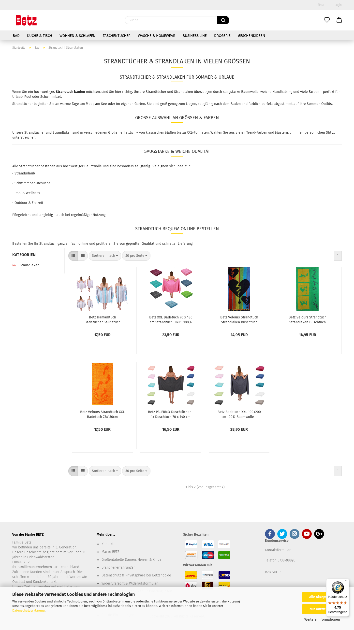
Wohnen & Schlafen (77, 35)
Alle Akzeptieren (322, 597)
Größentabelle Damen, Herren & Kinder (132, 560)
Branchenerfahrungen (118, 567)
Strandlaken (26, 265)
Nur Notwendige (322, 609)
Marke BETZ (110, 552)
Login (337, 5)
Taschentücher (117, 35)
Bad (16, 35)
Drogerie (222, 35)
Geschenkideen (251, 35)
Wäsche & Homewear (156, 35)
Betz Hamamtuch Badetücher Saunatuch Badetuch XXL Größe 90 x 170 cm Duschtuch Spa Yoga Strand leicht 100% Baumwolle (102, 319)
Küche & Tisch (39, 35)
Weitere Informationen (322, 619)
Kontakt (108, 544)
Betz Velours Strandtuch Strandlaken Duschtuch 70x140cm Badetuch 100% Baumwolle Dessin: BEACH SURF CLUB (307, 319)
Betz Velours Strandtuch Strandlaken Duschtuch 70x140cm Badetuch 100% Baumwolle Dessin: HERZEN (239, 319)
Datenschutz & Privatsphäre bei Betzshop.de (136, 575)
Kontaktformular (278, 550)
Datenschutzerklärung (28, 610)
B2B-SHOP (272, 572)
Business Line (195, 35)
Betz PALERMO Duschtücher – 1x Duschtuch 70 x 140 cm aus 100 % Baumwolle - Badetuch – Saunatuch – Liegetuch (170, 414)
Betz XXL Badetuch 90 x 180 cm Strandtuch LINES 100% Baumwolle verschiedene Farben (170, 319)
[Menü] (346, 582)
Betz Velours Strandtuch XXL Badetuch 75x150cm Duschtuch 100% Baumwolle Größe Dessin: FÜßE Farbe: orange (102, 414)
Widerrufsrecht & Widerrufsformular (130, 583)
